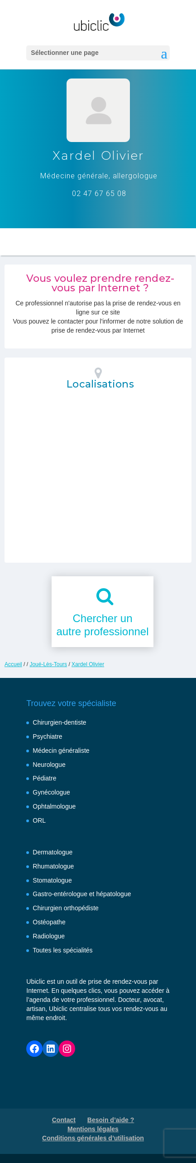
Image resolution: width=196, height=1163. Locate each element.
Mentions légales (93, 1129)
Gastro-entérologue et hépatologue (82, 894)
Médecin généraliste (61, 750)
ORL (39, 820)
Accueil (13, 664)
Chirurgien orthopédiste (66, 908)
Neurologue (49, 764)
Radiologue (49, 936)
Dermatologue (52, 852)
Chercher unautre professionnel (102, 625)
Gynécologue (51, 792)
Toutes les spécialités (62, 950)
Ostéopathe (49, 922)
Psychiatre (47, 736)
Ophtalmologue (54, 806)
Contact (64, 1120)
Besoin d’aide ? (110, 1120)
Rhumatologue (53, 866)
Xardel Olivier (88, 664)
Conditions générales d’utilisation (93, 1138)
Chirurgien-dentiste (59, 722)
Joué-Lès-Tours (48, 664)
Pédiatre (44, 778)
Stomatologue (52, 880)
